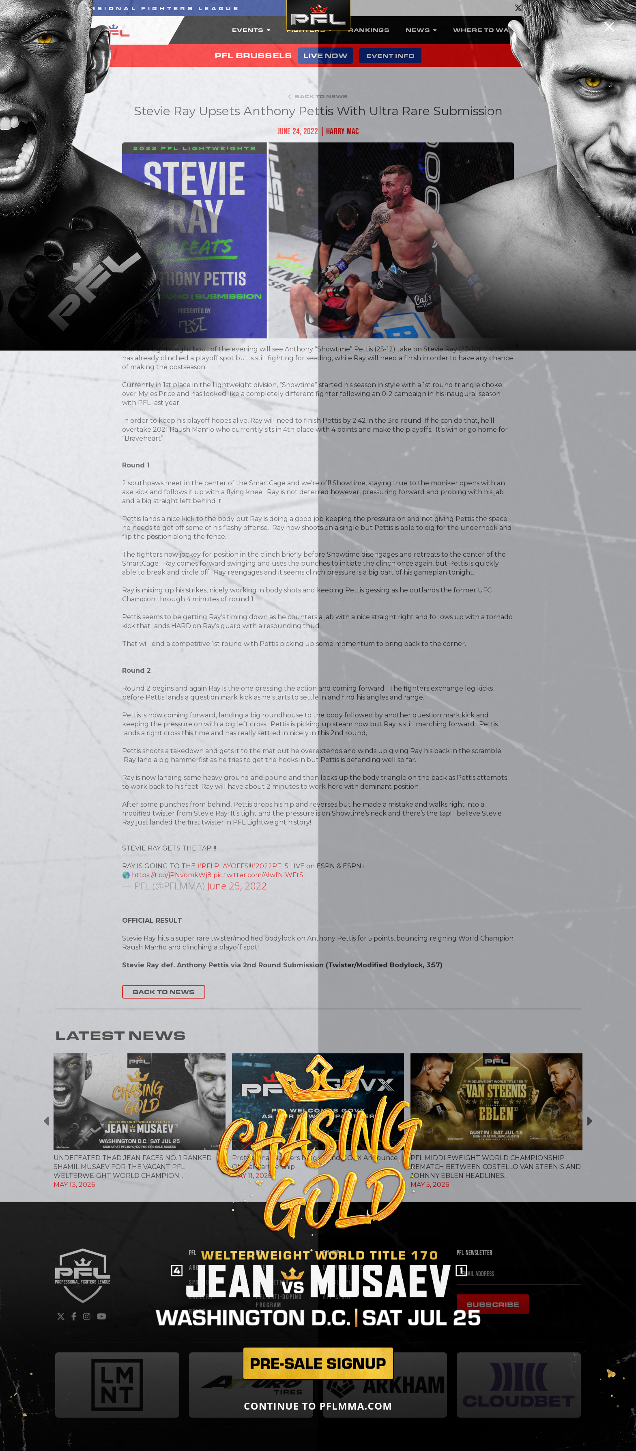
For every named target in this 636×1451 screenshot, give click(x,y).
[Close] (609, 26)
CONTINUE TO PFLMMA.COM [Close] (318, 1406)
